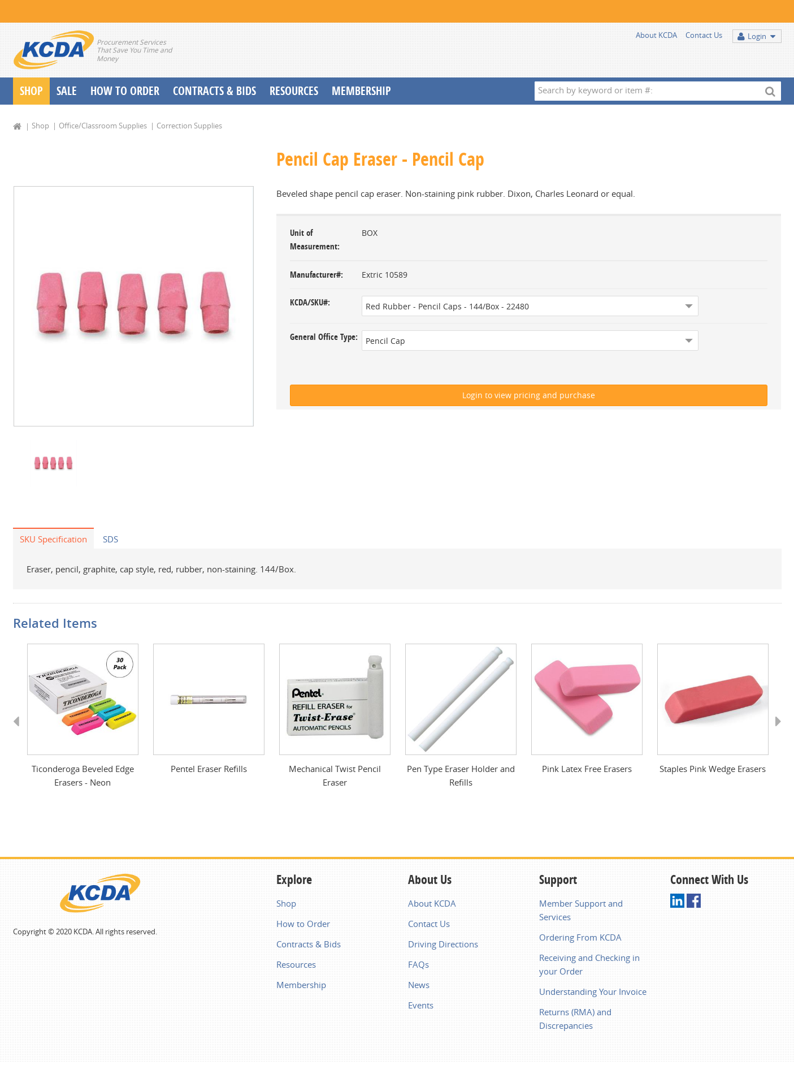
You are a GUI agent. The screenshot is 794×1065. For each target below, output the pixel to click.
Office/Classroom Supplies (103, 125)
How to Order (303, 923)
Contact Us (703, 35)
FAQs (418, 964)
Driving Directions (443, 944)
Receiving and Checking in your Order (589, 964)
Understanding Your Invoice (593, 991)
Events (420, 1005)
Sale (67, 90)
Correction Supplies (189, 125)
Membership (361, 90)
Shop (31, 90)
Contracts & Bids (214, 90)
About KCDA (656, 35)
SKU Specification (53, 539)
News (418, 984)
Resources (294, 90)
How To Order (124, 90)
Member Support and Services (581, 910)
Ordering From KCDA (580, 937)
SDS (110, 539)
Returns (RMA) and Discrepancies (575, 1018)
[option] (133, 306)
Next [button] (774, 732)
